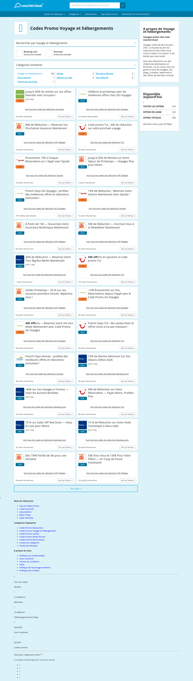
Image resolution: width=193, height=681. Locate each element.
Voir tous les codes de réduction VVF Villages (44, 142)
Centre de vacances (27, 81)
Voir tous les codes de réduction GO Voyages (107, 109)
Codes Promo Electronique (32, 539)
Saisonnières (91, 14)
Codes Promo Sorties (29, 533)
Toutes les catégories (29, 542)
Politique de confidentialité (32, 555)
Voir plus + (76, 488)
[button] (54, 14)
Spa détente (102, 77)
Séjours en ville (64, 77)
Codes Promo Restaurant (31, 527)
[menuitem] (54, 14)
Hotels (60, 73)
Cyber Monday (26, 517)
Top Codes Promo (109, 14)
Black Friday (25, 514)
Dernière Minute (104, 73)
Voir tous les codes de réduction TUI (107, 142)
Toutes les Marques (28, 545)
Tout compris (24, 77)
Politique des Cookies (29, 570)
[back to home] (29, 5)
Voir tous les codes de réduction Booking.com (44, 274)
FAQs (21, 564)
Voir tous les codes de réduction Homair (44, 373)
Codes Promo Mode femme (32, 536)
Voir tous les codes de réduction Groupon (44, 109)
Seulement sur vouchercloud (135, 14)
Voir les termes (64, 116)
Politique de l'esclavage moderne (34, 567)
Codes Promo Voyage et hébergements (37, 530)
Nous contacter (26, 558)
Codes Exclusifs (26, 509)
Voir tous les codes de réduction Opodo (44, 175)
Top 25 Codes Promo (29, 506)
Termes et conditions (29, 561)
